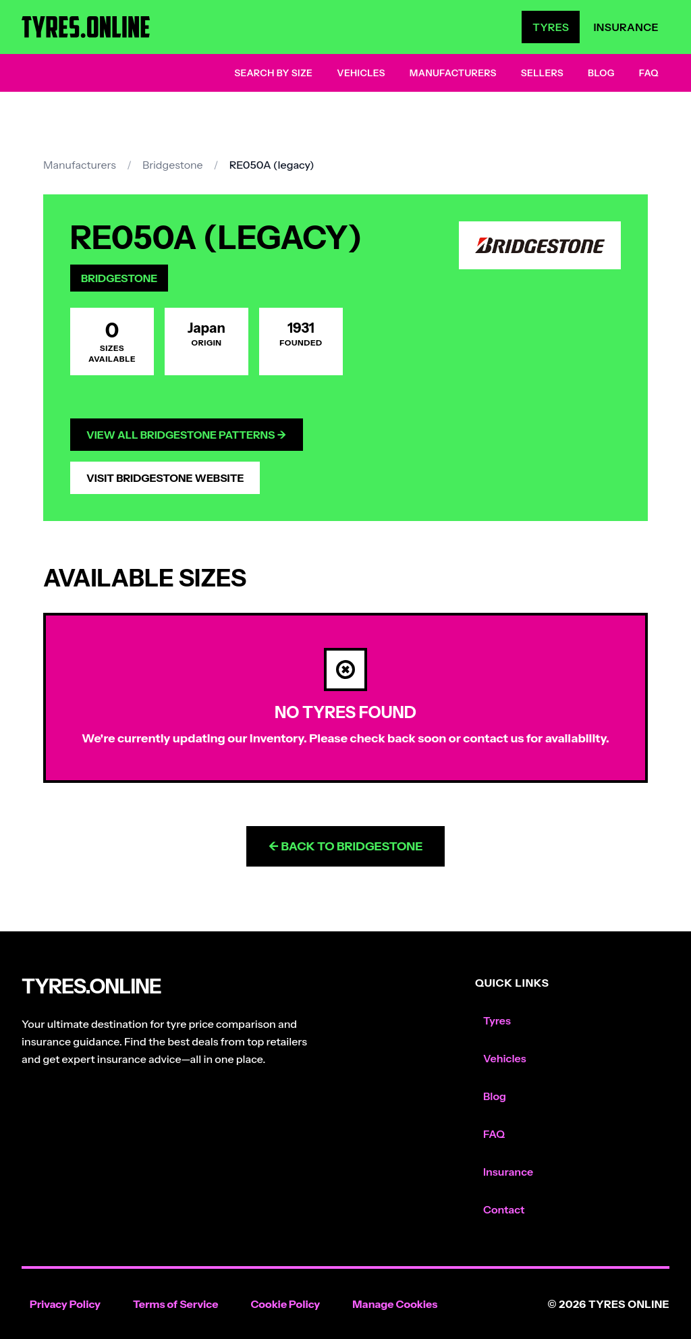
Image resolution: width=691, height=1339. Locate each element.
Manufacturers (453, 73)
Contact (503, 1209)
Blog (601, 73)
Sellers (542, 73)
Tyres (550, 27)
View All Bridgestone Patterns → (186, 434)
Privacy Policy (65, 1304)
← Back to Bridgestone (345, 846)
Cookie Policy (285, 1304)
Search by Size (273, 73)
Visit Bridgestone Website (165, 478)
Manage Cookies (394, 1304)
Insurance (626, 27)
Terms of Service (176, 1304)
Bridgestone (172, 164)
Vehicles (361, 73)
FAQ (649, 73)
